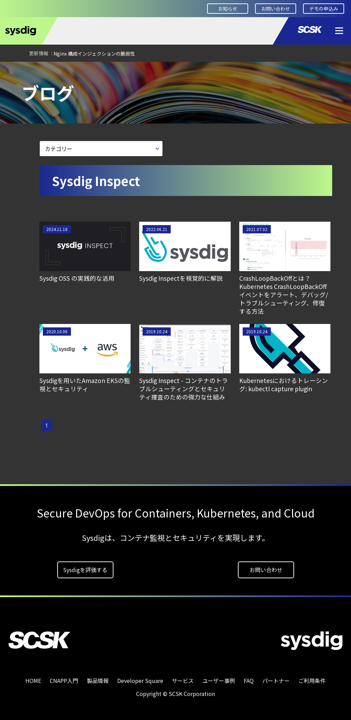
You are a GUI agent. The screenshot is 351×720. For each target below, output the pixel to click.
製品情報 (98, 678)
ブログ (99, 71)
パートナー (276, 678)
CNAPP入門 (64, 678)
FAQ (249, 678)
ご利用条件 (312, 678)
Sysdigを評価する (85, 567)
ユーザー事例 (218, 678)
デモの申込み (323, 8)
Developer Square (57, 71)
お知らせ (227, 8)
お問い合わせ (275, 8)
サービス (183, 678)
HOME (15, 71)
